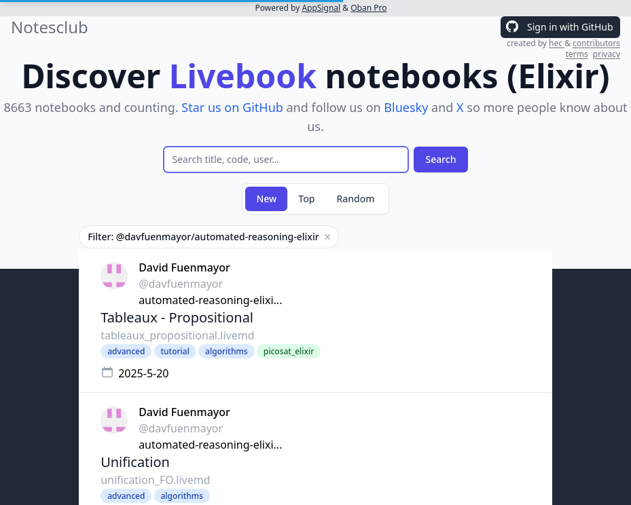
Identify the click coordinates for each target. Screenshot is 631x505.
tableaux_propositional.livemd (177, 335)
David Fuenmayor (184, 267)
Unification (135, 462)
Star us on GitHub (232, 107)
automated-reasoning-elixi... (210, 300)
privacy (606, 54)
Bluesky (406, 107)
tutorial (175, 351)
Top (306, 198)
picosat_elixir (289, 351)
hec (556, 43)
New (266, 198)
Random (355, 198)
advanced (126, 351)
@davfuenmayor (181, 283)
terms (577, 54)
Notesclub (49, 27)
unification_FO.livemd (155, 479)
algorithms (226, 351)
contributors (596, 43)
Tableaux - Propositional (177, 317)
